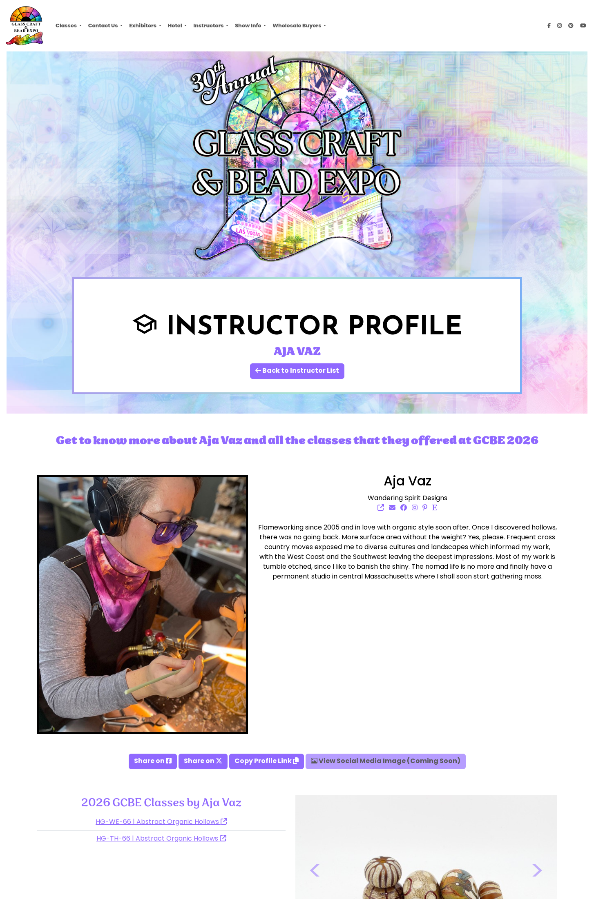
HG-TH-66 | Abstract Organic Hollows (161, 839)
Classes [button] (67, 25)
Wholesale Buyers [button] (297, 25)
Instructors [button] (209, 25)
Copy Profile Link (266, 761)
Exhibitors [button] (143, 25)
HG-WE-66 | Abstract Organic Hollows (161, 822)
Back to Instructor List (297, 371)
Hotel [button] (175, 25)
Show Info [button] (248, 25)
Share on (153, 761)
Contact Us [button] (103, 25)
